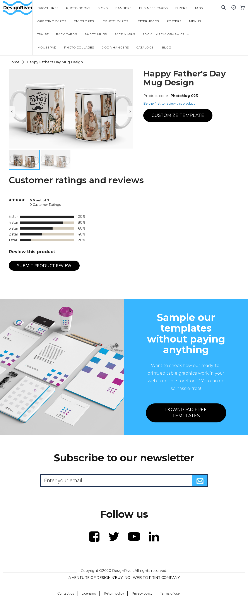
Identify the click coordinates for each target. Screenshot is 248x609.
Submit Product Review (44, 265)
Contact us (65, 593)
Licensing (89, 593)
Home (14, 62)
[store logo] (17, 8)
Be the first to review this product (169, 104)
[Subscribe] (200, 480)
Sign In (233, 7)
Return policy (114, 593)
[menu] (124, 28)
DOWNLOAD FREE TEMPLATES (186, 413)
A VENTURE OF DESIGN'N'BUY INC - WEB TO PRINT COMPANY (124, 578)
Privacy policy (142, 593)
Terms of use (170, 593)
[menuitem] (48, 8)
